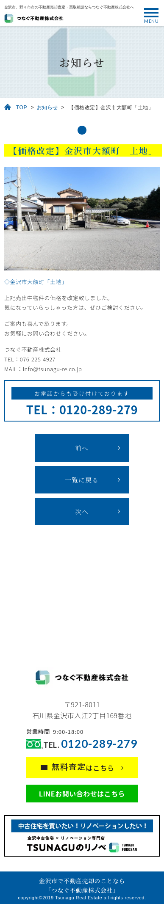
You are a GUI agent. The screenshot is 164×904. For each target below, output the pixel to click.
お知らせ (47, 107)
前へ (82, 448)
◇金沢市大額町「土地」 (35, 282)
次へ (82, 511)
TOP (21, 107)
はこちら (83, 767)
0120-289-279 (99, 744)
